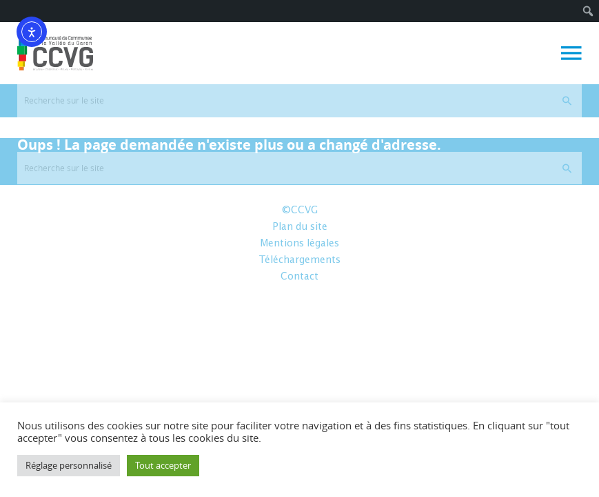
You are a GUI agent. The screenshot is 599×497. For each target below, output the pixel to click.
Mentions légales (299, 243)
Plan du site (299, 227)
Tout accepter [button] (163, 465)
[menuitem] (588, 11)
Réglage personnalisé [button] (69, 465)
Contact (299, 277)
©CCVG (300, 210)
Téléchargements (299, 260)
